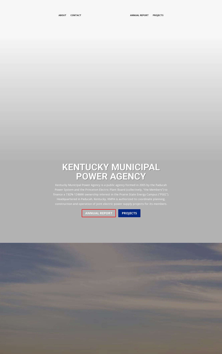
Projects (157, 15)
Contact (76, 15)
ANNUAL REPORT (98, 213)
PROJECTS (129, 213)
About (63, 15)
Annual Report (139, 15)
